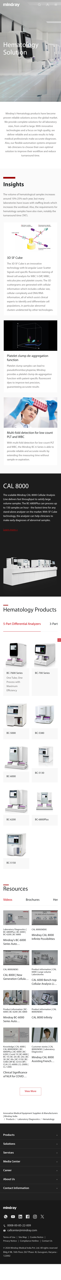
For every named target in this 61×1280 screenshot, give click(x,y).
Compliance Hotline (29, 1241)
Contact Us (47, 1241)
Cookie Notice (36, 1237)
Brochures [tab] (33, 900)
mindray (11, 5)
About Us (9, 1179)
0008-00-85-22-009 (19, 1225)
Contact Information (16, 1188)
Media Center (11, 1161)
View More (30, 1091)
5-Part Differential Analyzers (22, 624)
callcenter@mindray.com (22, 1230)
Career (7, 1170)
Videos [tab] (7, 900)
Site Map (23, 1237)
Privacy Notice (10, 1241)
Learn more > (10, 530)
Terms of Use (9, 1237)
